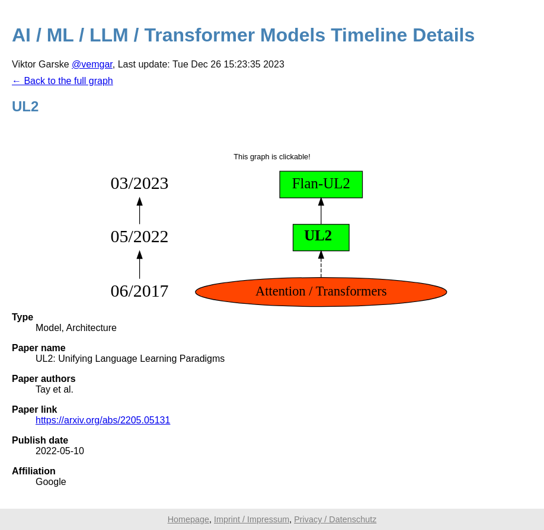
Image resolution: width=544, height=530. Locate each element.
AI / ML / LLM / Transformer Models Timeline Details (243, 35)
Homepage (188, 519)
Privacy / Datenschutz (335, 519)
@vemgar (92, 64)
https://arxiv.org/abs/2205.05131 (103, 420)
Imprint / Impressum (251, 519)
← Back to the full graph (62, 81)
